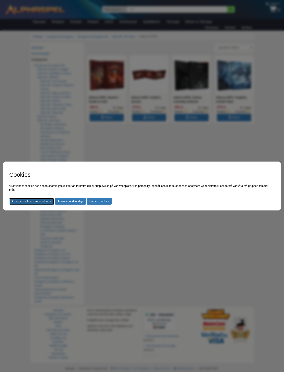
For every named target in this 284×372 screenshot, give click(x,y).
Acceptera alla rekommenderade (32, 201)
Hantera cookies (99, 201)
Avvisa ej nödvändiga (70, 201)
